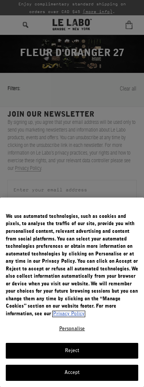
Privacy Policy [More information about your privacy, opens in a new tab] (68, 313)
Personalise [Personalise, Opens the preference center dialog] (72, 328)
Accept (72, 372)
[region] (72, 292)
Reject (72, 350)
